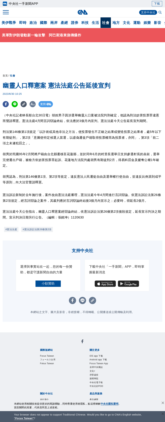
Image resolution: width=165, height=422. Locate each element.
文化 (126, 23)
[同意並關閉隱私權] (163, 403)
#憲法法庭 (11, 229)
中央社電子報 (96, 382)
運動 (136, 23)
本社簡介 (44, 399)
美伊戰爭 (9, 23)
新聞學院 (94, 378)
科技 (85, 23)
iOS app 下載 (96, 356)
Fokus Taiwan (47, 363)
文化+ (92, 371)
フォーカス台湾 (48, 359)
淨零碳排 (94, 375)
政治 (33, 23)
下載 (157, 3)
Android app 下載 (98, 359)
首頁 (5, 75)
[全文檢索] (160, 13)
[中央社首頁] (82, 12)
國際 (43, 23)
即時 (22, 23)
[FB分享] (6, 104)
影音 (157, 23)
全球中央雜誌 (96, 367)
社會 (105, 23)
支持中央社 (148, 12)
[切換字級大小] (33, 104)
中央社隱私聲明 (110, 403)
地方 (116, 23)
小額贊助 (48, 283)
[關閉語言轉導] (163, 414)
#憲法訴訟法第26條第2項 (37, 229)
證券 (74, 23)
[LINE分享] (15, 104)
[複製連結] (24, 104)
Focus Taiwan (47, 356)
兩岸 (53, 23)
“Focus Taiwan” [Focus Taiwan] (24, 418)
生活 (95, 23)
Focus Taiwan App (99, 363)
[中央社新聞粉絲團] (82, 342)
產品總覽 (94, 399)
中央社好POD (96, 386)
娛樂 (147, 23)
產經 (64, 23)
